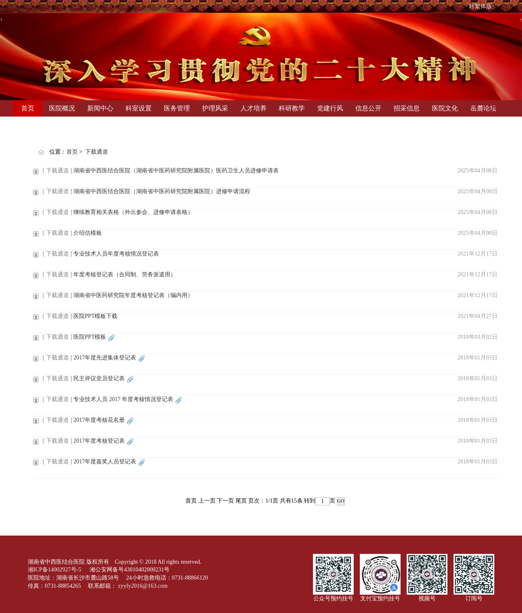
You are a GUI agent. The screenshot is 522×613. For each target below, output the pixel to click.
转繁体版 (480, 6)
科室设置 (139, 108)
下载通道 (96, 152)
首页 (27, 108)
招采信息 (407, 108)
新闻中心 (100, 108)
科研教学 (292, 108)
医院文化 (445, 108)
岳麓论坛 (483, 108)
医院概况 (62, 108)
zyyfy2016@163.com (142, 586)
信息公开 (368, 108)
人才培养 (253, 108)
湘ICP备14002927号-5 (55, 570)
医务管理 (177, 108)
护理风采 (215, 108)
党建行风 (330, 108)
